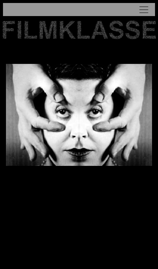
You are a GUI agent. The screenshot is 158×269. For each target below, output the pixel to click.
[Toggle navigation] (79, 9)
